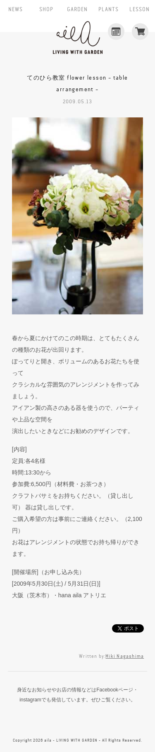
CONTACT (112, 721)
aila (78, 37)
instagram (78, 721)
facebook (43, 721)
